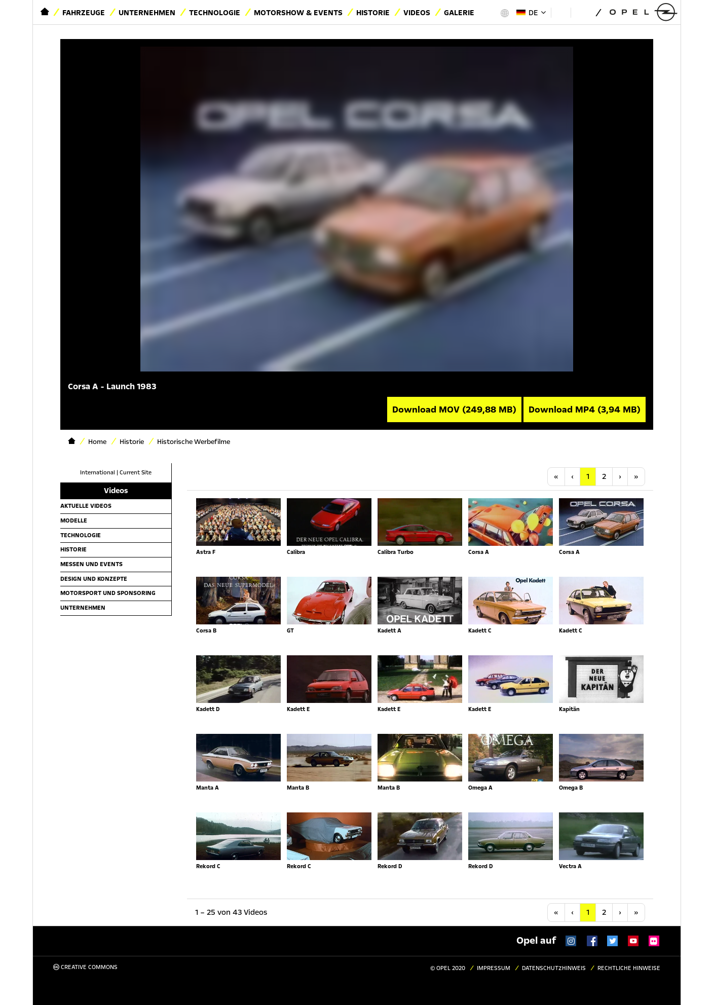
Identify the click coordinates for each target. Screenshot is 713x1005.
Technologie (214, 13)
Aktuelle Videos (85, 506)
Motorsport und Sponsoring (108, 593)
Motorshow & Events (298, 13)
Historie (373, 13)
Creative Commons (85, 967)
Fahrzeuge (83, 13)
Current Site (136, 472)
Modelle (73, 520)
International (97, 472)
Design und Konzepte (93, 579)
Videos (416, 13)
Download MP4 (585, 409)
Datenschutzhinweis (554, 968)
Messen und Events (91, 564)
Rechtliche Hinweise (628, 968)
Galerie (459, 13)
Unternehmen (147, 13)
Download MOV (454, 409)
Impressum (493, 968)
